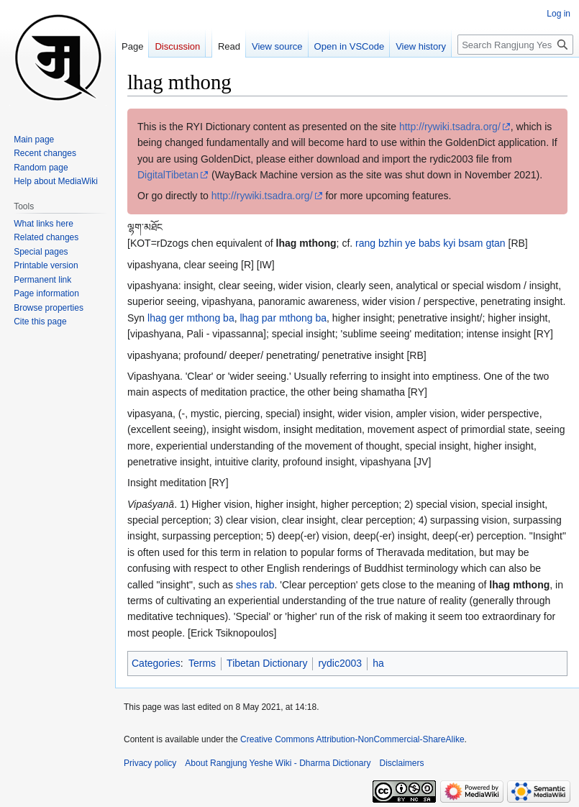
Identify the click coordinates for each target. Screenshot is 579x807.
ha (378, 663)
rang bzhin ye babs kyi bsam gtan (430, 243)
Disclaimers (402, 763)
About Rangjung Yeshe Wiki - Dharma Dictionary (277, 763)
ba (228, 318)
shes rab (255, 585)
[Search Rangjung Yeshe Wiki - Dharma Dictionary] (515, 45)
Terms (202, 663)
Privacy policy (150, 763)
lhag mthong (306, 243)
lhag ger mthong (183, 318)
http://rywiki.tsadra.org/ (450, 126)
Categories (156, 663)
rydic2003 (340, 663)
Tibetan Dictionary (267, 663)
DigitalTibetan (168, 175)
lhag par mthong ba (283, 318)
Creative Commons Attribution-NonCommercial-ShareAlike (352, 739)
